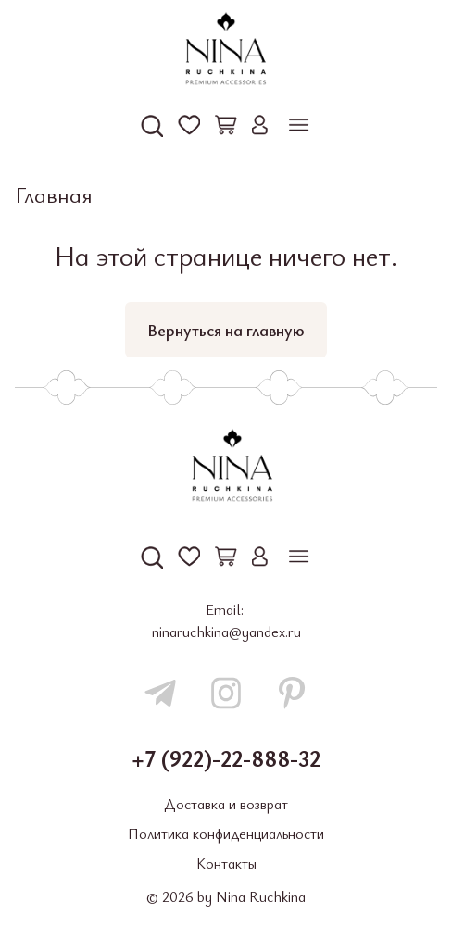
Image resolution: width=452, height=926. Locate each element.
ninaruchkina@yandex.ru (226, 631)
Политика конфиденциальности (226, 833)
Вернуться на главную (226, 330)
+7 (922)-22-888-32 (226, 758)
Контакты (226, 863)
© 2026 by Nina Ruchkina (226, 896)
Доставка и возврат (226, 804)
